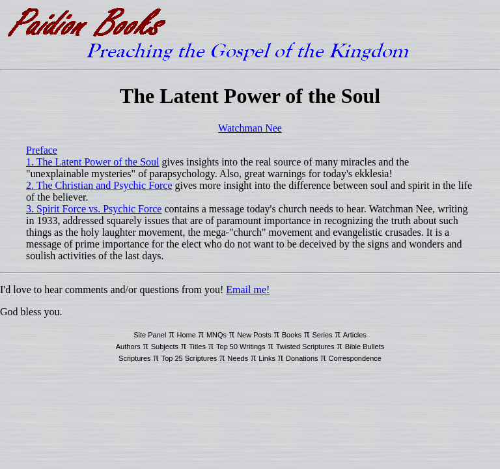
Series (322, 335)
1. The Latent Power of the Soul (93, 161)
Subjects (164, 346)
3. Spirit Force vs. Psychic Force (93, 208)
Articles (355, 335)
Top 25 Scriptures (189, 358)
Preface (41, 150)
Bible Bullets (365, 346)
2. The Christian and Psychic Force (99, 185)
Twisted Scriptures (305, 346)
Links (266, 358)
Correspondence (355, 358)
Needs (237, 358)
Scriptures (134, 358)
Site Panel (149, 335)
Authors (128, 346)
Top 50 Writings (241, 346)
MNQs (216, 335)
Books (292, 335)
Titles (197, 346)
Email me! (248, 289)
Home (185, 335)
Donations (302, 358)
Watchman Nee (250, 128)
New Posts (254, 335)
